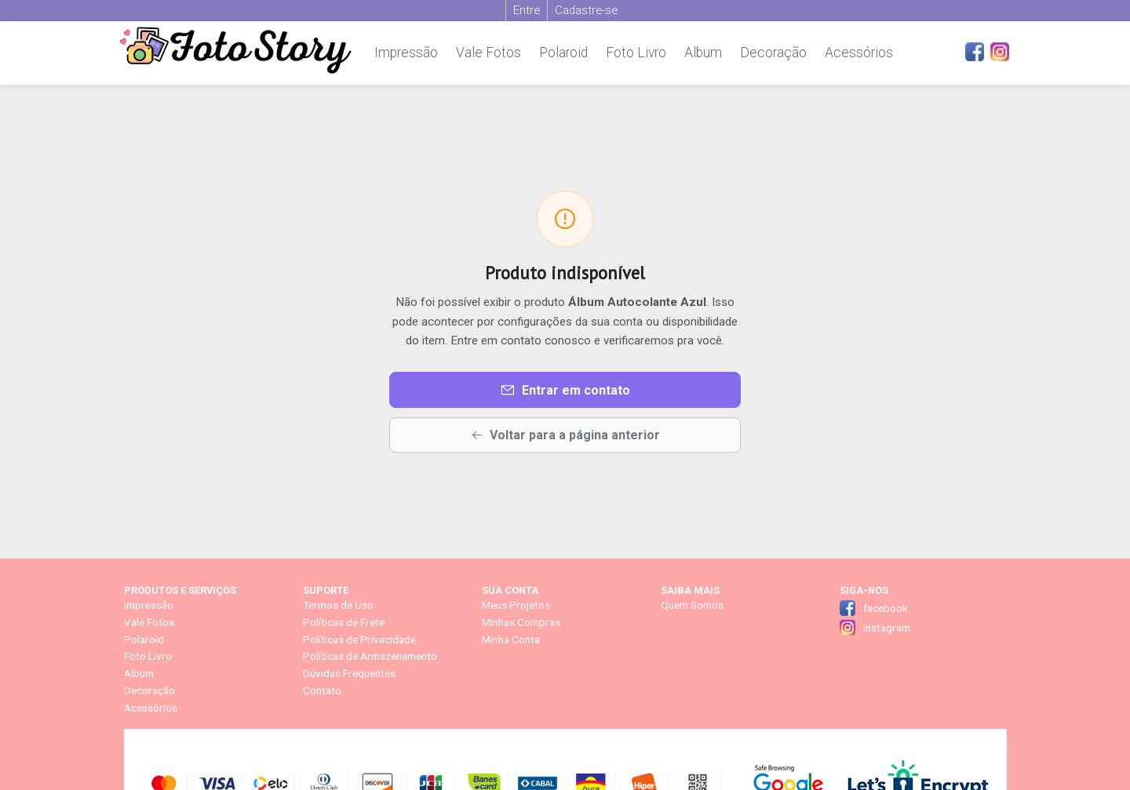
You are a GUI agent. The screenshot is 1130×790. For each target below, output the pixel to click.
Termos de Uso (338, 605)
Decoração (773, 52)
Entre (526, 10)
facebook (885, 608)
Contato (322, 690)
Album (703, 52)
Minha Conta (511, 639)
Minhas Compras (521, 622)
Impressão (406, 52)
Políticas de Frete (344, 622)
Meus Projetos (516, 605)
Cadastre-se (586, 10)
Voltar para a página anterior (565, 435)
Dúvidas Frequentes (349, 673)
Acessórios (859, 52)
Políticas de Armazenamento (370, 656)
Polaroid (563, 52)
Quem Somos (692, 605)
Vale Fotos (488, 52)
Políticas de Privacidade (359, 639)
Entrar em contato (565, 390)
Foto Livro (636, 52)
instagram (886, 627)
